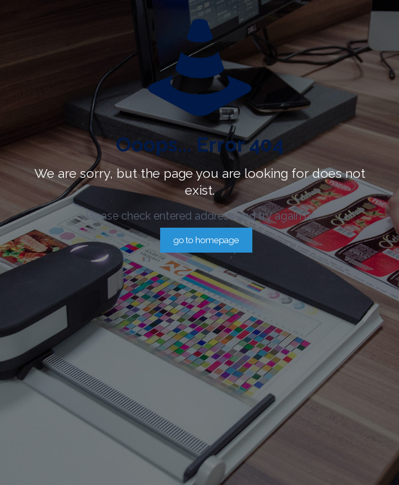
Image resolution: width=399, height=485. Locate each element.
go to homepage (206, 240)
